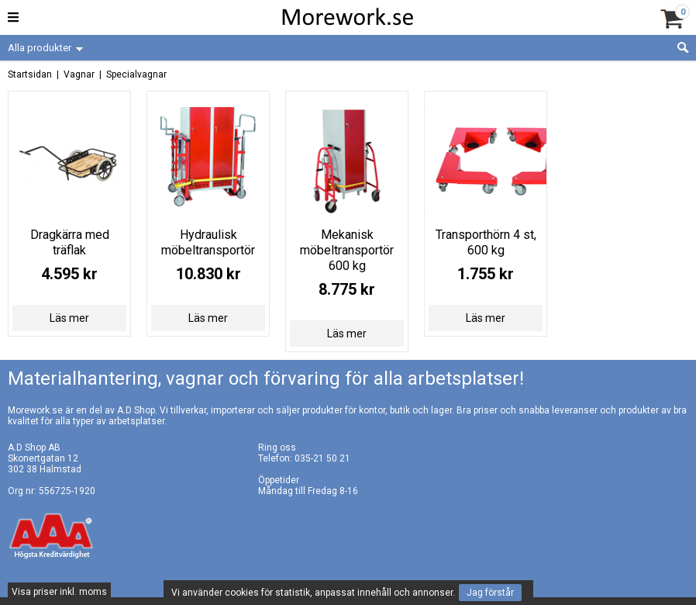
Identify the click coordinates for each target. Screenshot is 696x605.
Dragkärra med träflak (69, 242)
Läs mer (69, 318)
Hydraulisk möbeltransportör (208, 242)
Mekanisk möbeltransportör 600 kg (347, 250)
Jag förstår (490, 592)
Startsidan (30, 74)
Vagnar (79, 74)
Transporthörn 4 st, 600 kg (486, 242)
